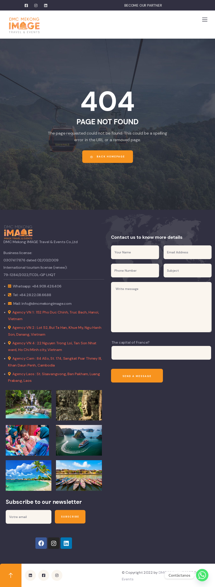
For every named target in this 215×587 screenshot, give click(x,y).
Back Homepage (107, 156)
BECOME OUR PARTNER (143, 5)
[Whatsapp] (202, 575)
